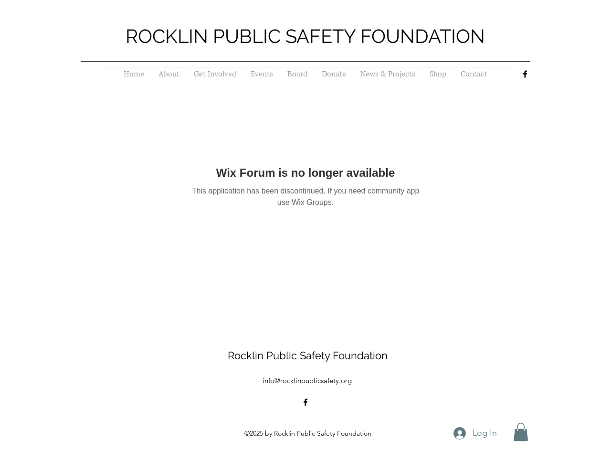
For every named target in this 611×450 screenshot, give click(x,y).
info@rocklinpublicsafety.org (307, 380)
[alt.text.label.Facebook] (525, 74)
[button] (520, 432)
